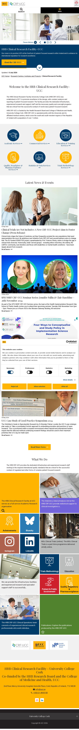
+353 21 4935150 (39, 694)
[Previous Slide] (40, 42)
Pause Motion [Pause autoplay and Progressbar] (30, 42)
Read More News (39, 448)
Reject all (14, 386)
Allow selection (39, 386)
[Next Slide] (55, 42)
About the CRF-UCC (16, 62)
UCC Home (5, 77)
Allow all (64, 386)
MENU (60, 10)
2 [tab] (47, 42)
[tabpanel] (20, 646)
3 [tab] (50, 42)
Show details (68, 380)
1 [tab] (44, 42)
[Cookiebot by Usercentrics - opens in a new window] (68, 342)
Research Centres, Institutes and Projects (26, 77)
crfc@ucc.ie (39, 691)
